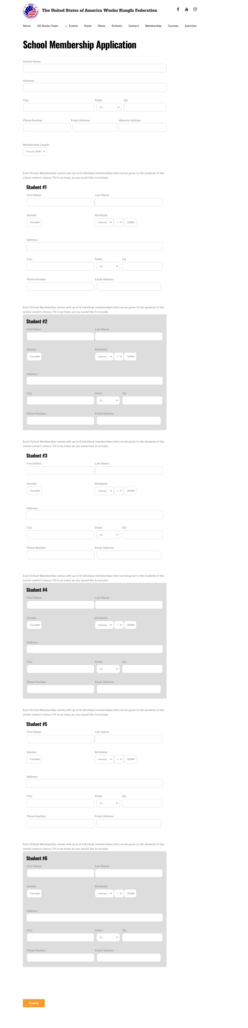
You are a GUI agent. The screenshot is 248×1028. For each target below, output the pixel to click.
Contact (134, 26)
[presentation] (49, 987)
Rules (88, 26)
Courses (173, 26)
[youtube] (186, 8)
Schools (117, 26)
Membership (153, 26)
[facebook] (178, 8)
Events (71, 26)
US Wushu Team (47, 26)
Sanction (190, 26)
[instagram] (195, 8)
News (101, 26)
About (27, 26)
